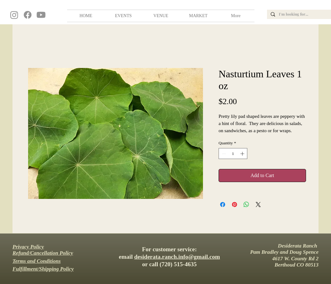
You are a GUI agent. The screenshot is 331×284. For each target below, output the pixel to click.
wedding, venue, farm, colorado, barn (1, 2)
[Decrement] (223, 153)
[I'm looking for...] (304, 14)
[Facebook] (27, 15)
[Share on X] (258, 204)
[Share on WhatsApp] (246, 204)
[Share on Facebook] (222, 204)
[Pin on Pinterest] (234, 204)
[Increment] (243, 153)
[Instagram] (14, 15)
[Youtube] (41, 15)
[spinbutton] (233, 153)
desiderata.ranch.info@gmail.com (177, 256)
